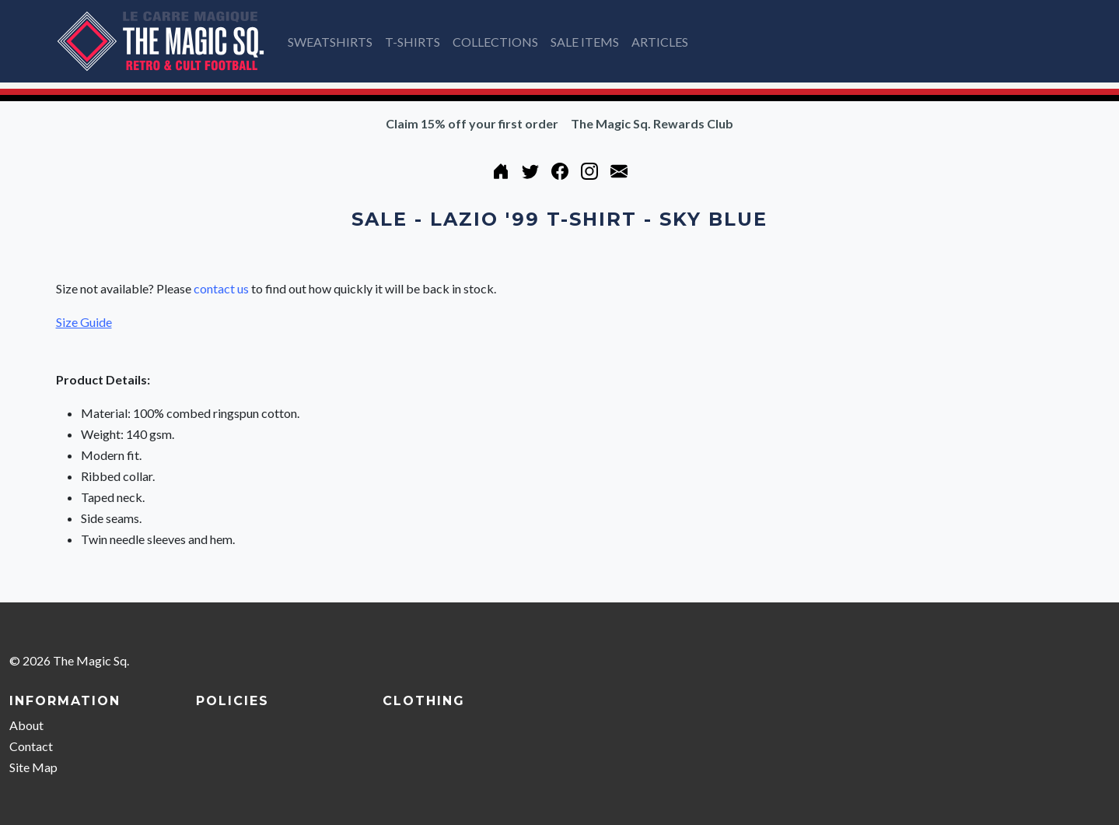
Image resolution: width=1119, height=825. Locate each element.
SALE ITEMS (585, 41)
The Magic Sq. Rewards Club (652, 123)
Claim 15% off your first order (472, 123)
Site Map (33, 767)
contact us (221, 288)
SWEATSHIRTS (330, 41)
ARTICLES (659, 41)
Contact (31, 746)
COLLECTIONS (495, 41)
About (26, 725)
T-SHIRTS (412, 41)
